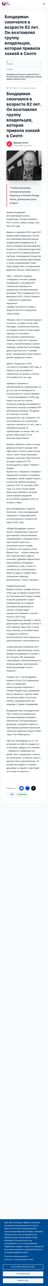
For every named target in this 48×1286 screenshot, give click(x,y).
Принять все (22, 1281)
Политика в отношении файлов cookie (18, 1259)
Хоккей (9, 69)
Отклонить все (23, 1274)
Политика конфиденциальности (16, 1256)
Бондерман (22, 794)
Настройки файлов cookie (23, 1267)
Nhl (12, 794)
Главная (9, 63)
